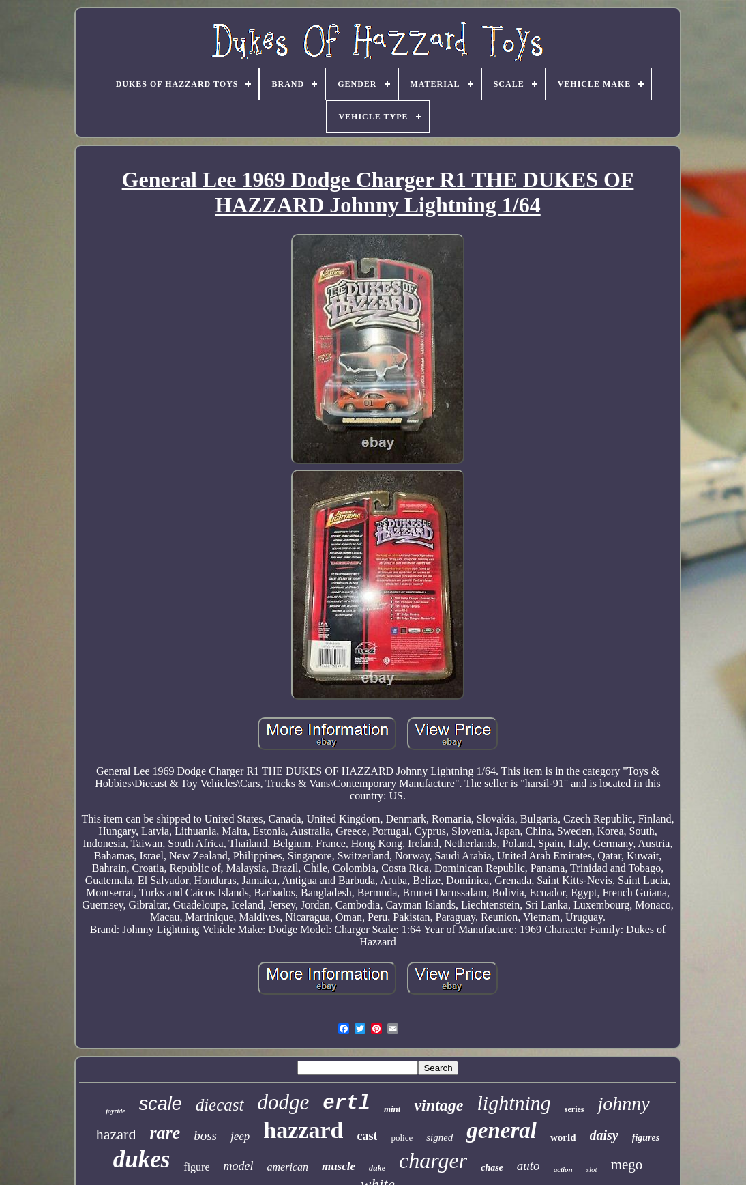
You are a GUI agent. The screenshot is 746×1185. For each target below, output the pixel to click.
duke (377, 1168)
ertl (346, 1103)
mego (627, 1164)
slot (591, 1169)
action (563, 1169)
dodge (284, 1102)
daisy (604, 1135)
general (501, 1130)
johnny (623, 1103)
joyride (115, 1111)
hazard (116, 1134)
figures (645, 1137)
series (574, 1109)
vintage (438, 1105)
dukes (141, 1159)
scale (160, 1104)
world (563, 1137)
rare (164, 1133)
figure (196, 1167)
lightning (513, 1102)
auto (528, 1165)
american (287, 1167)
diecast (220, 1105)
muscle (338, 1166)
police (402, 1137)
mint (392, 1109)
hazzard (303, 1130)
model (239, 1166)
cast (367, 1136)
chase (492, 1167)
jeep (240, 1136)
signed (439, 1137)
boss (205, 1135)
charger (433, 1160)
